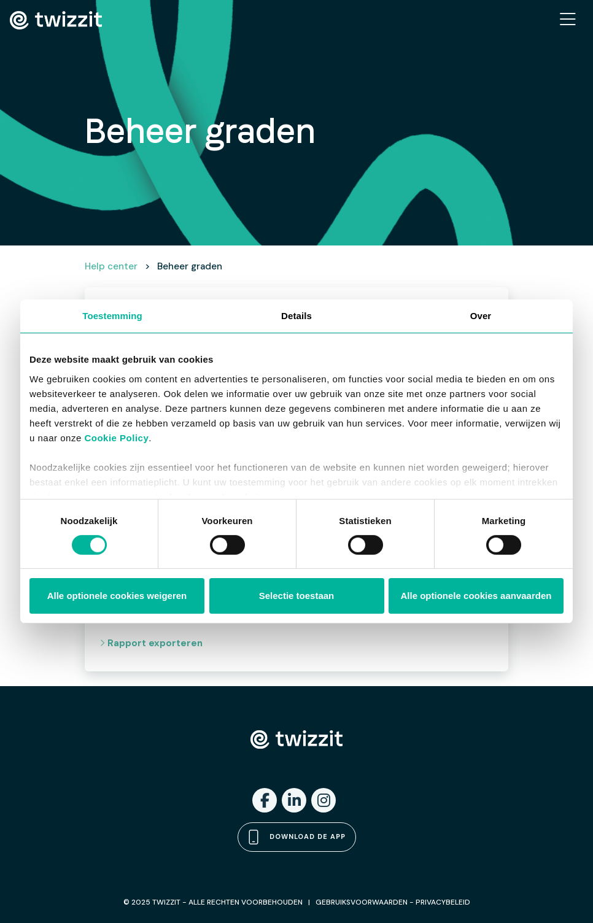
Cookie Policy (116, 437)
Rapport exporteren (151, 643)
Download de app (297, 837)
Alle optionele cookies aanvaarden (476, 595)
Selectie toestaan (297, 595)
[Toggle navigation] (567, 20)
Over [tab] (481, 316)
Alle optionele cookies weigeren (117, 595)
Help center (111, 266)
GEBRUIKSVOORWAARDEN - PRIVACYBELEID (393, 902)
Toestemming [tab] (112, 316)
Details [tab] (296, 316)
